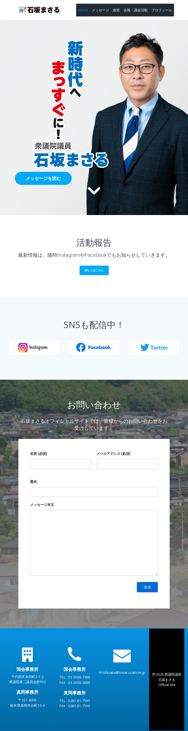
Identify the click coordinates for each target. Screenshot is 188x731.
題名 (33, 482)
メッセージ (100, 10)
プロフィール (162, 10)
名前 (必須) (38, 454)
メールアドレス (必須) (113, 454)
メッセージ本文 (42, 505)
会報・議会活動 (136, 10)
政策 (116, 10)
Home (83, 10)
